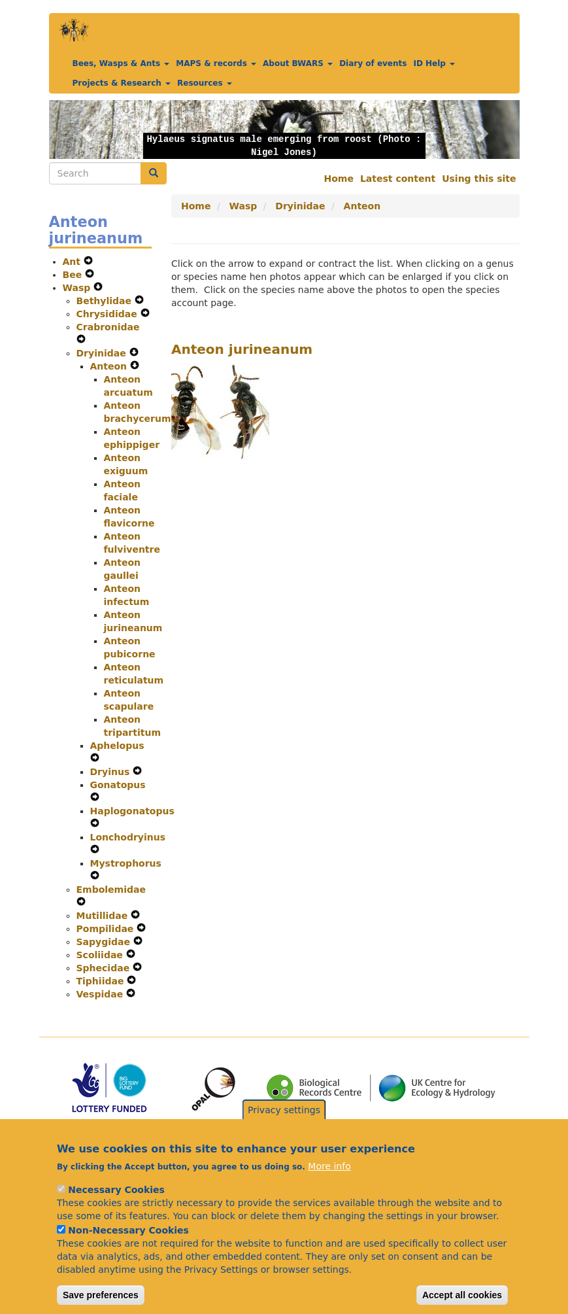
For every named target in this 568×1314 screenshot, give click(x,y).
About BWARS (298, 63)
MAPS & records (216, 63)
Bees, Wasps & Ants (121, 63)
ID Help (434, 63)
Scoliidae (101, 955)
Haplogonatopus (132, 811)
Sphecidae (104, 968)
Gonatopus (118, 785)
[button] (84, 129)
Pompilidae (106, 929)
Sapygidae (104, 942)
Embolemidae (111, 889)
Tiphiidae (101, 981)
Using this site (479, 178)
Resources (204, 83)
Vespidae (101, 994)
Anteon (110, 366)
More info (329, 1181)
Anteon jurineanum (241, 349)
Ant (73, 261)
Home (339, 178)
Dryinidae (102, 353)
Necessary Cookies (116, 1205)
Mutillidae (103, 915)
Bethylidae (105, 301)
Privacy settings (284, 1125)
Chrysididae (108, 314)
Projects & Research (122, 83)
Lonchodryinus (128, 837)
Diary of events (373, 63)
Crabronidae (108, 327)
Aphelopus (117, 745)
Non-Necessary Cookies (128, 1245)
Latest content (397, 178)
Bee (74, 274)
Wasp (78, 288)
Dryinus (111, 772)
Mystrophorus (125, 863)
